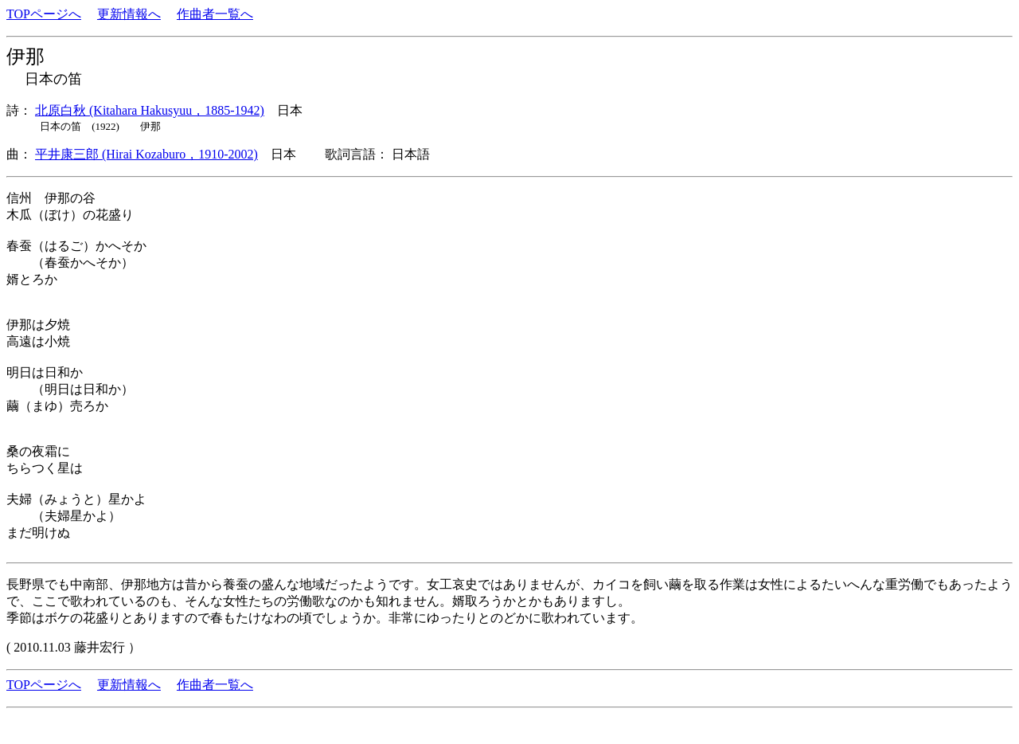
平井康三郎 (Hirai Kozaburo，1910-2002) (146, 154)
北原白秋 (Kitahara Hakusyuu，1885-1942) (149, 110)
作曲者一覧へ (215, 14)
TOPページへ (43, 14)
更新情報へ (129, 14)
